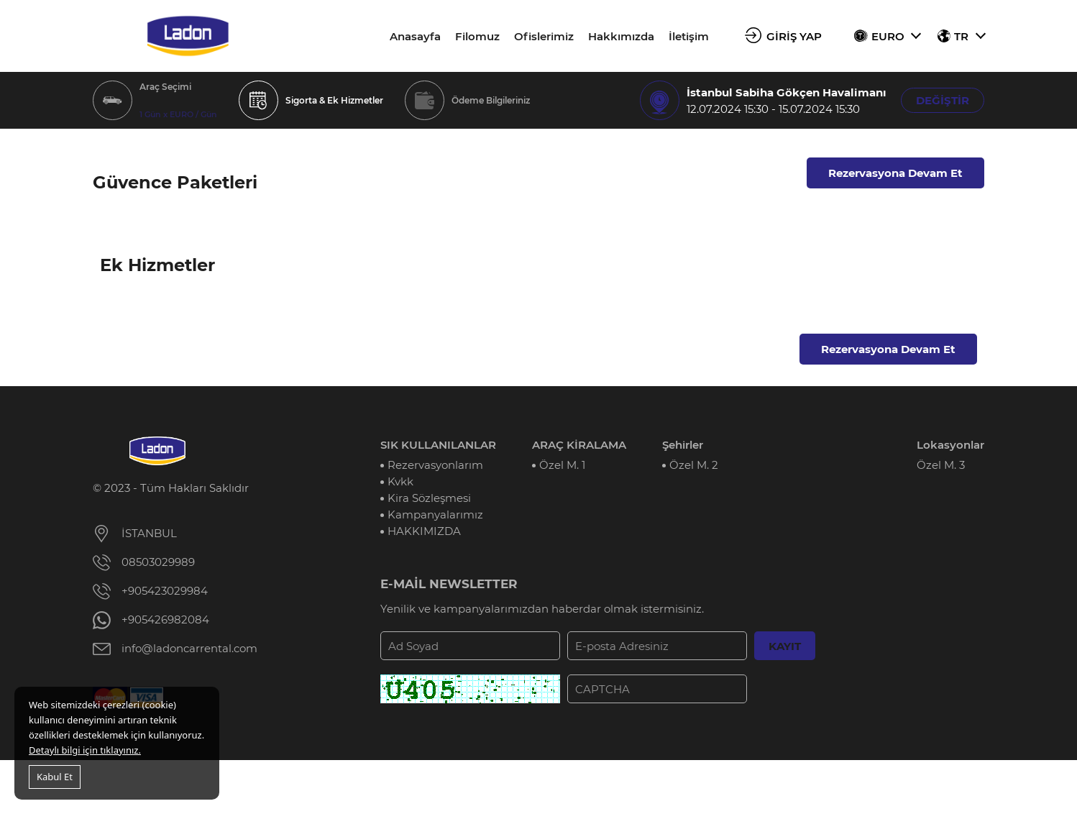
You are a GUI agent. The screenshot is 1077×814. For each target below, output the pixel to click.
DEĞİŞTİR (942, 100)
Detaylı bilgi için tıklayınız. (85, 750)
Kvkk (400, 481)
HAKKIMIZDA (424, 531)
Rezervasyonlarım (435, 465)
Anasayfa (415, 36)
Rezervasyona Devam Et (895, 173)
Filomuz (477, 36)
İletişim (689, 36)
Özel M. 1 (562, 465)
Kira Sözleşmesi (429, 498)
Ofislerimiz (544, 36)
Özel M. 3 (941, 465)
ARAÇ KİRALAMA (579, 445)
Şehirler (682, 445)
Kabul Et (55, 776)
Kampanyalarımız (435, 514)
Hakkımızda (621, 36)
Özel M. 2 (693, 465)
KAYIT (785, 646)
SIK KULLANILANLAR (438, 445)
